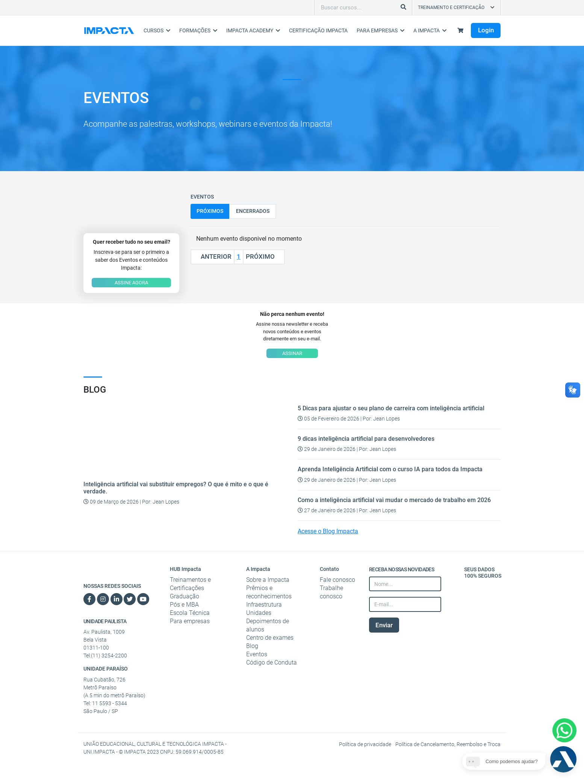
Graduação (184, 596)
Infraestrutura (264, 604)
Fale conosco (337, 579)
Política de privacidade (365, 744)
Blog (252, 645)
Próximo (264, 256)
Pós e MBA (184, 604)
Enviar (384, 625)
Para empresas (190, 621)
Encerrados (252, 211)
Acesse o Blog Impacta (328, 531)
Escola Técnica (190, 612)
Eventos (256, 654)
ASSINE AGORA (131, 282)
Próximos (210, 211)
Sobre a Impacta (267, 579)
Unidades (258, 612)
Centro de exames (270, 637)
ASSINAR (292, 353)
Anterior (212, 256)
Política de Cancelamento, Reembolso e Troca (448, 744)
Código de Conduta (271, 662)
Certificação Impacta (318, 30)
